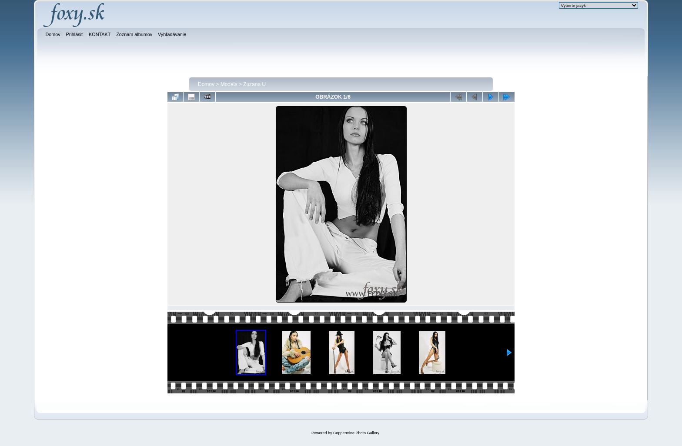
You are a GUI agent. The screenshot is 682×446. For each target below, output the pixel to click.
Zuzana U (254, 84)
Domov (206, 84)
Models (229, 84)
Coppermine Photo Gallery (356, 433)
